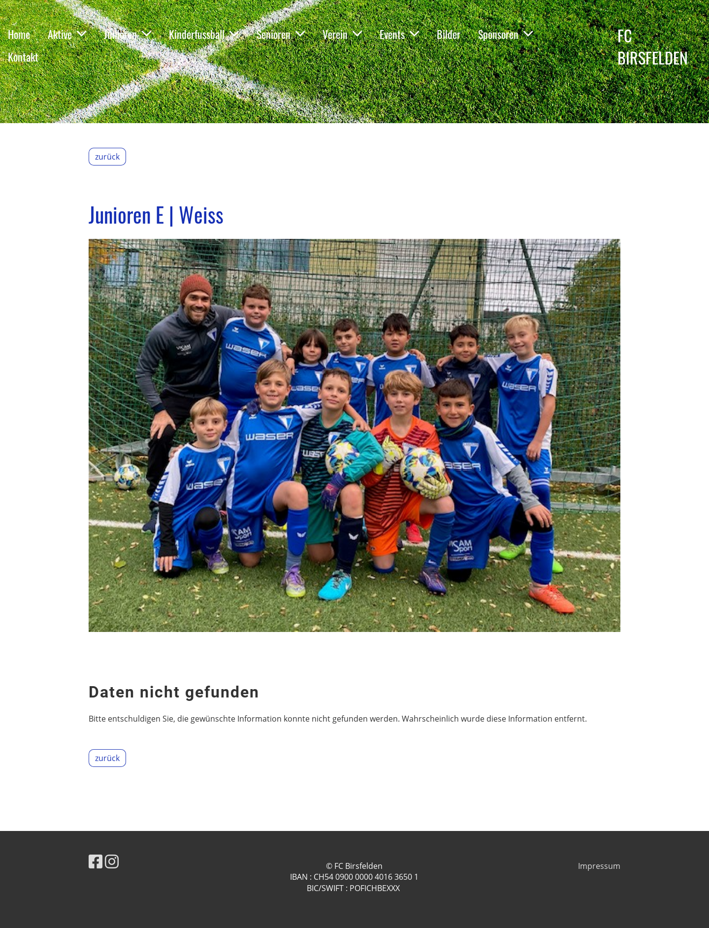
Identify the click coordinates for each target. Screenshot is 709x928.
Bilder (448, 34)
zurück (107, 156)
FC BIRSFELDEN (652, 47)
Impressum (599, 866)
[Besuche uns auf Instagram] (112, 861)
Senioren (281, 34)
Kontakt (23, 57)
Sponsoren (505, 34)
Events (399, 34)
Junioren (127, 34)
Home (19, 34)
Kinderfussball (204, 34)
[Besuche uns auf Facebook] (95, 861)
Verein (342, 34)
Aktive (67, 34)
